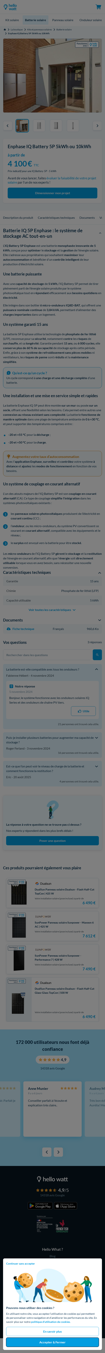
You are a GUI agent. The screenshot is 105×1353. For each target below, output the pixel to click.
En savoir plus (52, 1331)
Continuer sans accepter (20, 1263)
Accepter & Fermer (52, 1342)
